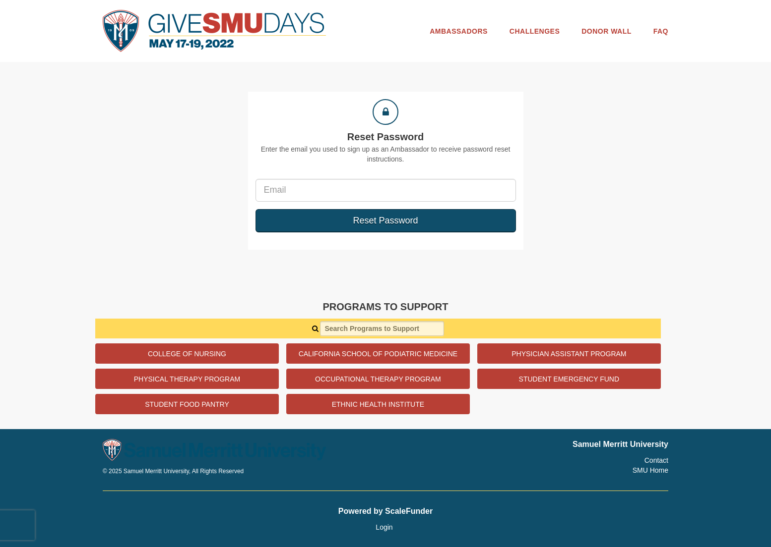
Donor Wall (606, 31)
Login (384, 527)
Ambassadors (459, 31)
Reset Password (385, 220)
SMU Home (650, 470)
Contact (656, 460)
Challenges (535, 31)
